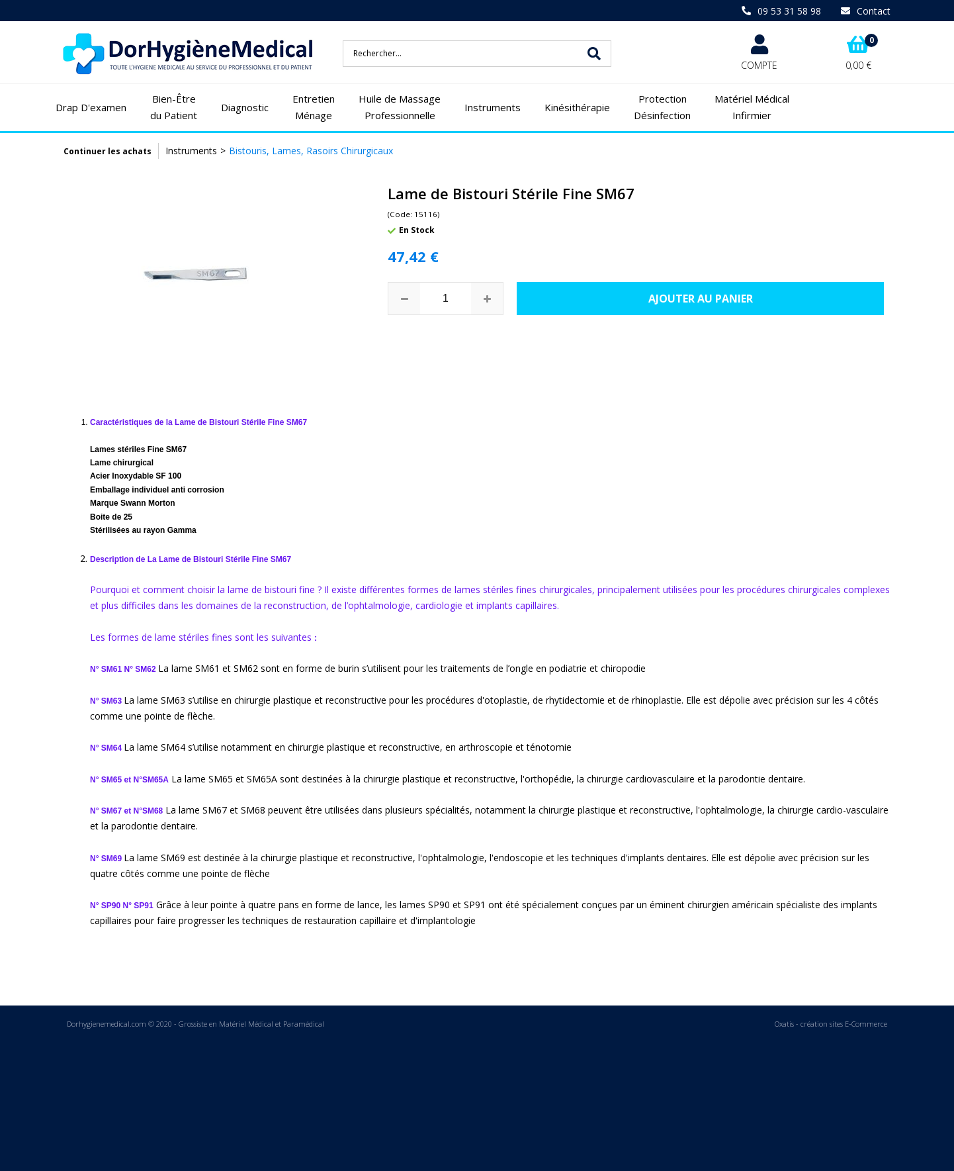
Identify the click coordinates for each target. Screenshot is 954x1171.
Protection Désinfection (662, 107)
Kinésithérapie (577, 107)
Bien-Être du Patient (173, 107)
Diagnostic (245, 107)
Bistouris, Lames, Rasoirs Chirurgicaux (311, 150)
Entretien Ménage (313, 107)
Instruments (492, 107)
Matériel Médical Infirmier (752, 107)
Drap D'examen (91, 107)
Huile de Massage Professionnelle (400, 107)
